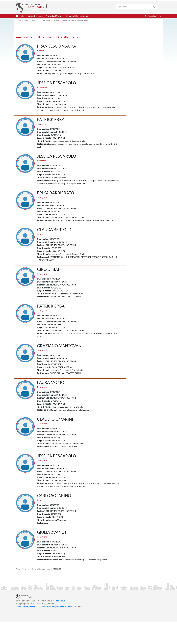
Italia (26, 20)
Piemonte (35, 20)
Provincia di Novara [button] (54, 16)
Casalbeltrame (68, 20)
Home (18, 20)
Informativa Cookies (65, 606)
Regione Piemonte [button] (35, 16)
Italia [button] (22, 16)
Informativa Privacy (46, 606)
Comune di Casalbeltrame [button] (77, 16)
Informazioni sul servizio (26, 606)
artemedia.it (59, 600)
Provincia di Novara (50, 20)
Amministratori (83, 20)
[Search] (134, 6)
